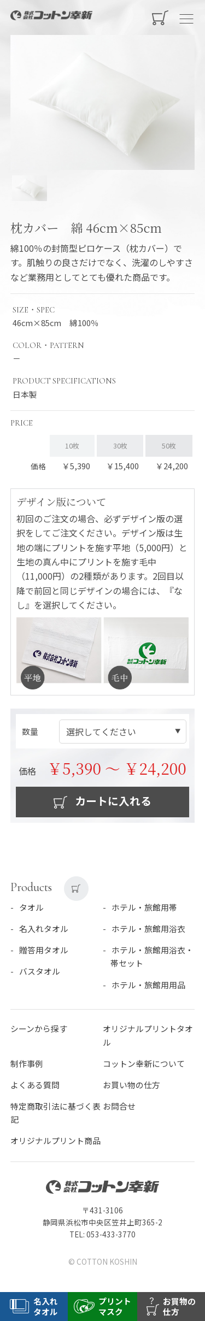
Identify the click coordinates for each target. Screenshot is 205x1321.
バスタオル (39, 971)
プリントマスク (114, 1306)
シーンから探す (38, 1028)
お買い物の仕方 (131, 1084)
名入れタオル (43, 928)
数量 (30, 731)
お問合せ (119, 1106)
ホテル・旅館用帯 (144, 907)
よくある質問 (35, 1084)
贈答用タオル (43, 950)
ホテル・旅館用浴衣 (148, 928)
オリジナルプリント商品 (55, 1140)
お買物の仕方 (179, 1306)
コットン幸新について (144, 1063)
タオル (31, 907)
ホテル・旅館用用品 (148, 984)
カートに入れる (112, 801)
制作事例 (26, 1063)
